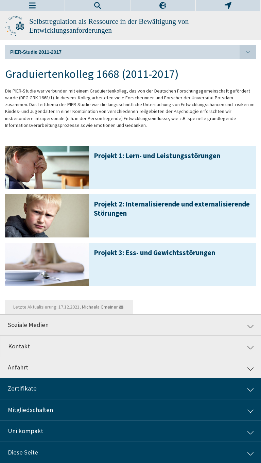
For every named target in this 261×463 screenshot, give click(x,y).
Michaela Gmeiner (100, 307)
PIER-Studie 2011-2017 (133, 52)
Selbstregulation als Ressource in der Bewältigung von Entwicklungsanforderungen (109, 25)
